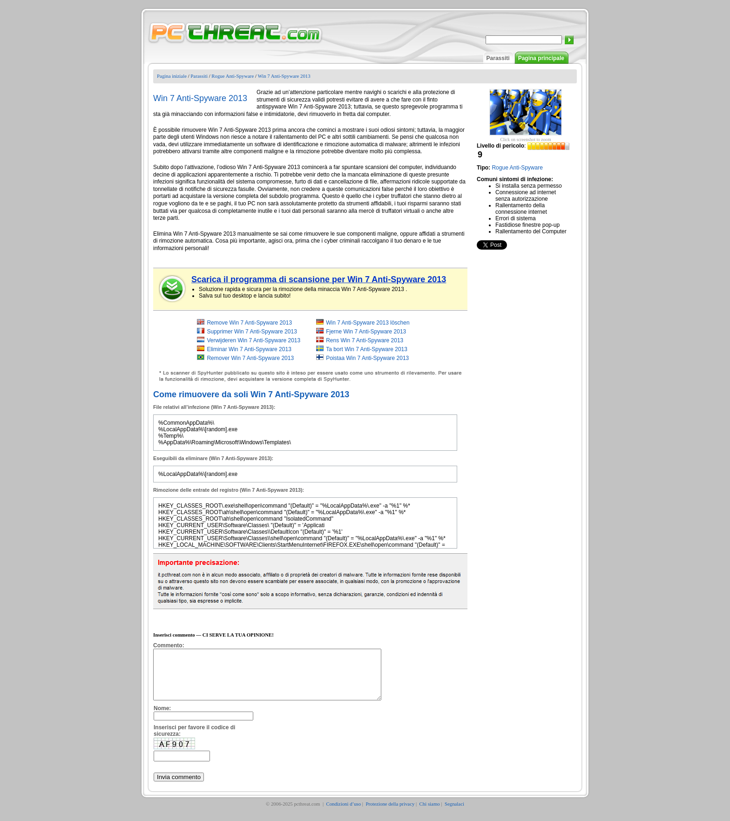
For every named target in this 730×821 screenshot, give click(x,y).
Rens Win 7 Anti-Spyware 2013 (364, 340)
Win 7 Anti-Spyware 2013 (283, 76)
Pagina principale (541, 58)
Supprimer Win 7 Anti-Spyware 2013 (252, 331)
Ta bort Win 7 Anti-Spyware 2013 (366, 349)
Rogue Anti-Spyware (232, 76)
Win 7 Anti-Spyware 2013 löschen (367, 322)
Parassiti (498, 58)
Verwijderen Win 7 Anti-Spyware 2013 (253, 340)
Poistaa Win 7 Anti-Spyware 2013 (367, 358)
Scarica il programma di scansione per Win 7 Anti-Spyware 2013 (318, 279)
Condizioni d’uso (343, 813)
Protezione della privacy (389, 813)
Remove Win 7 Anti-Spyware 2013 (249, 322)
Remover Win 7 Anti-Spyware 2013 (250, 358)
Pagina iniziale (172, 76)
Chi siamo (429, 813)
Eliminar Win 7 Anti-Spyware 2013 (249, 349)
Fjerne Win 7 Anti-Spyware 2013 (366, 331)
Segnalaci (454, 813)
